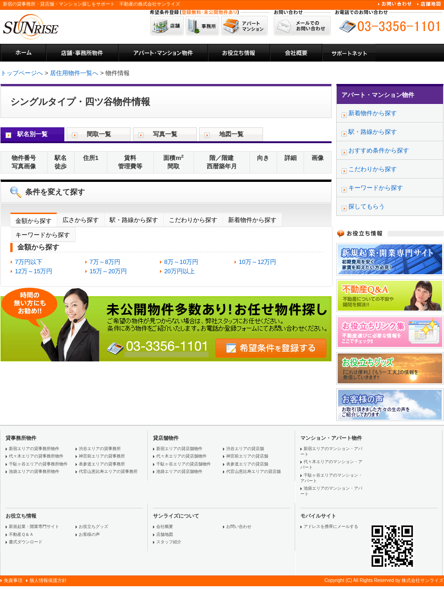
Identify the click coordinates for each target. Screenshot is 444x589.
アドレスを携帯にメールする (331, 526)
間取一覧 (99, 134)
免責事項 (13, 580)
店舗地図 (164, 534)
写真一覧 (165, 134)
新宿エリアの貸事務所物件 (34, 448)
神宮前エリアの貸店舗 (247, 456)
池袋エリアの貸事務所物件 (34, 471)
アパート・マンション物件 (377, 94)
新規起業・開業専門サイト (34, 526)
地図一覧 (231, 134)
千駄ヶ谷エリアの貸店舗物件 (183, 464)
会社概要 (164, 526)
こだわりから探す (193, 219)
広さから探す (80, 219)
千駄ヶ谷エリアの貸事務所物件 (38, 464)
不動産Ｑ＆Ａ (21, 534)
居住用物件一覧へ (74, 72)
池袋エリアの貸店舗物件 (179, 471)
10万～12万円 (257, 261)
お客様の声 (89, 534)
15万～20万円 (108, 271)
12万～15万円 (33, 271)
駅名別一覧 (32, 134)
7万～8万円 (105, 261)
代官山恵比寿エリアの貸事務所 (108, 471)
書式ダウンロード (25, 542)
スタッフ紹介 (168, 542)
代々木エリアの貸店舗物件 (181, 456)
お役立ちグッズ (93, 526)
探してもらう (366, 206)
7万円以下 (28, 261)
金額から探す (33, 220)
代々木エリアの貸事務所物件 (36, 456)
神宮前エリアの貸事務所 (102, 456)
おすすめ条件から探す (378, 150)
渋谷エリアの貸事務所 (100, 448)
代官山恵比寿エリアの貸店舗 (253, 471)
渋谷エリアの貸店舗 (245, 448)
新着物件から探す (252, 219)
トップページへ (21, 72)
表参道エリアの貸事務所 (102, 464)
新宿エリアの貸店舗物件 (179, 448)
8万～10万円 (181, 261)
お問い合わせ (238, 526)
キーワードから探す (42, 234)
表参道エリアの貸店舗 (247, 464)
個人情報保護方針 (48, 580)
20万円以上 (179, 271)
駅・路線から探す (134, 219)
